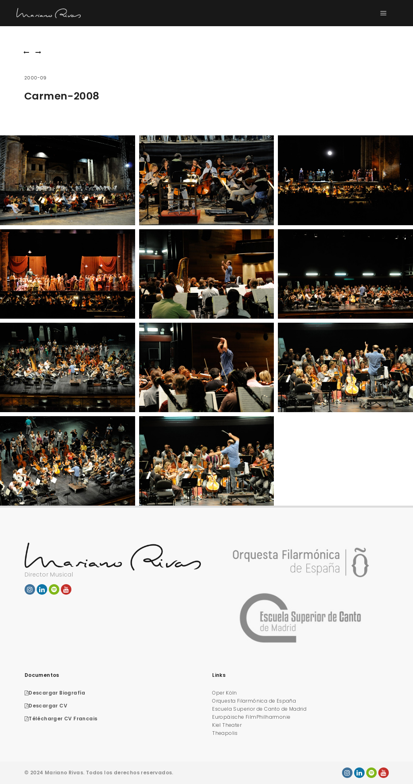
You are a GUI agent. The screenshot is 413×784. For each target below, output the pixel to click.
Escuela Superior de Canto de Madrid (259, 708)
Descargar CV (46, 705)
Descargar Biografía (55, 692)
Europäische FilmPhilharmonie (251, 716)
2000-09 (35, 78)
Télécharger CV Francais (61, 718)
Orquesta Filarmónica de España (254, 700)
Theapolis (225, 733)
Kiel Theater (227, 725)
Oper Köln (224, 692)
